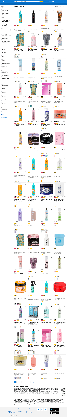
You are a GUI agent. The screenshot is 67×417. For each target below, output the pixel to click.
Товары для (6, 21)
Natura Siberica (4, 18)
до (7, 30)
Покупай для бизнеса (27, 3)
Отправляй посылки (10, 3)
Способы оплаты (4, 117)
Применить (10, 30)
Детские (5, 24)
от (3, 30)
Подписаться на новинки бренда (60, 6)
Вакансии (20, 411)
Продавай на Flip (19, 3)
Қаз (50, 1)
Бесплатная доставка (53, 3)
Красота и (6, 20)
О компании (20, 408)
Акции (60, 3)
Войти (45, 1)
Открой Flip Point (36, 3)
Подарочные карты (44, 3)
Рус (52, 1)
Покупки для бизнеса (5, 118)
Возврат (9, 411)
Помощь (9, 408)
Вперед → (33, 382)
